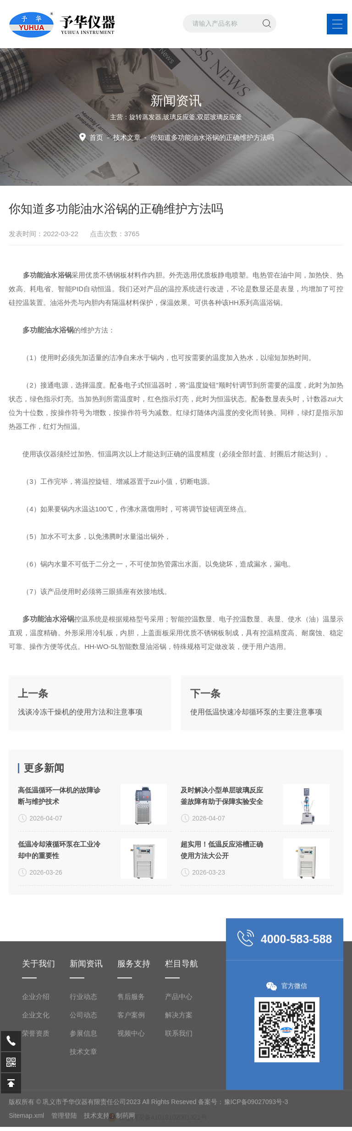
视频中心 (131, 1113)
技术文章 (127, 137)
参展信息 (83, 1113)
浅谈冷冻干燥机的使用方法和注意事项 (80, 739)
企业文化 (36, 1094)
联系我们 (178, 1113)
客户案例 (131, 1094)
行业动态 (83, 1076)
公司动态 (83, 1094)
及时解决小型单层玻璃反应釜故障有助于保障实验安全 (222, 857)
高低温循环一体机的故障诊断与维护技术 (59, 857)
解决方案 (178, 1094)
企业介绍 (36, 1076)
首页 (96, 137)
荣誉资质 (36, 1113)
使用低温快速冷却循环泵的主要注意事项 (256, 739)
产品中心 (178, 1076)
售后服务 (131, 1076)
